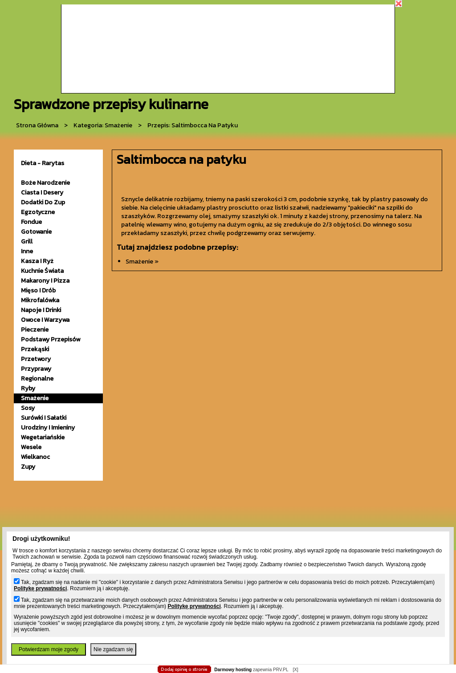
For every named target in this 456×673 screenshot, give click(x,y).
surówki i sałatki (43, 417)
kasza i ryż (37, 261)
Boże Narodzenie (45, 182)
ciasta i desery (42, 192)
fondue (31, 222)
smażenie (35, 398)
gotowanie (36, 231)
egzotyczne (38, 212)
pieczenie (35, 329)
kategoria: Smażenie (102, 125)
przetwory (36, 359)
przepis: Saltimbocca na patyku (192, 125)
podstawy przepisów (50, 339)
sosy (28, 408)
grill (27, 241)
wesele (31, 447)
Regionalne (37, 378)
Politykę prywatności (40, 588)
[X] (295, 669)
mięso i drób (38, 290)
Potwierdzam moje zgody (48, 649)
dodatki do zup (43, 202)
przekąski (35, 349)
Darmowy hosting (233, 669)
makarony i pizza (45, 280)
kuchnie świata (42, 271)
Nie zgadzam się (113, 649)
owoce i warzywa (45, 319)
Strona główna (37, 125)
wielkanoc (35, 457)
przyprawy (36, 368)
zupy (28, 466)
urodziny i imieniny (48, 427)
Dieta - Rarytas (42, 163)
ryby (28, 388)
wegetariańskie (43, 437)
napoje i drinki (41, 310)
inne (27, 251)
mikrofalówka (40, 300)
